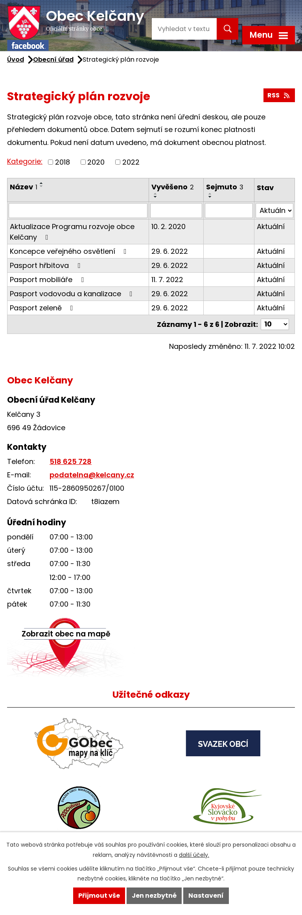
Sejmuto (224, 187)
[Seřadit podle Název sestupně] (41, 186)
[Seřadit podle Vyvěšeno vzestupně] (155, 193)
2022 (131, 162)
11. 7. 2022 (167, 279)
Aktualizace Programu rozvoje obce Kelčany (72, 232)
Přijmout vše (99, 895)
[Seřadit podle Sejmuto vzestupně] (210, 193)
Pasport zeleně (43, 308)
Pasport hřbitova (46, 265)
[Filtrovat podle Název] (78, 210)
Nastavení (206, 895)
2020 (96, 162)
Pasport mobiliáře (48, 279)
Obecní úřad (53, 59)
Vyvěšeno (172, 187)
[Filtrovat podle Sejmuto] (229, 210)
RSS (279, 95)
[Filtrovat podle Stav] (274, 210)
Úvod (15, 59)
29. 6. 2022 (169, 251)
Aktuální (271, 226)
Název (23, 187)
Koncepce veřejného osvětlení (70, 251)
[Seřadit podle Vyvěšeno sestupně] (155, 196)
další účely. (194, 855)
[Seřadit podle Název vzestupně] (41, 183)
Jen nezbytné (154, 895)
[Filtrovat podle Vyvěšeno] (176, 210)
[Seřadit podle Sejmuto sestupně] (210, 196)
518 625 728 (71, 461)
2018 (62, 162)
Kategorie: (24, 161)
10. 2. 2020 (168, 226)
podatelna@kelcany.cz (92, 475)
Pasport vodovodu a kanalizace (73, 294)
